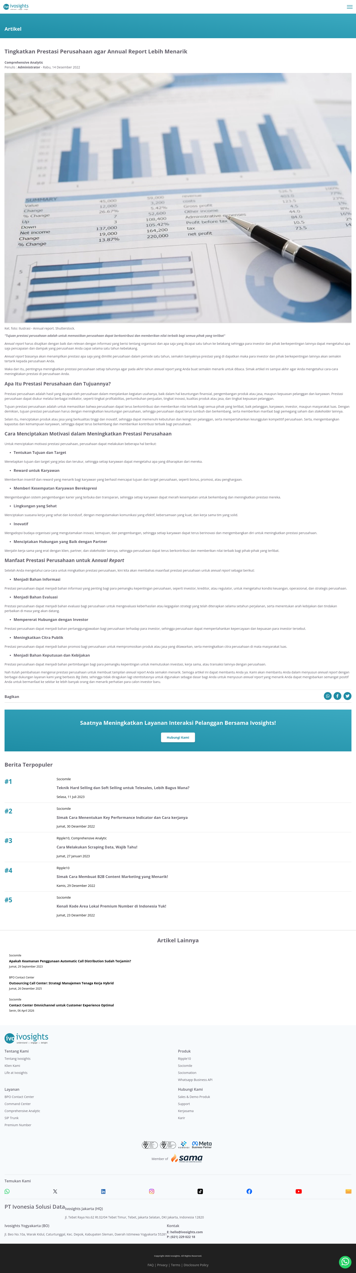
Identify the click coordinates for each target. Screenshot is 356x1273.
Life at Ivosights (16, 1072)
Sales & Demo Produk (194, 1097)
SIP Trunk (12, 1118)
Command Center (18, 1104)
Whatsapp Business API (195, 1080)
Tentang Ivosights (17, 1058)
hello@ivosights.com (186, 1232)
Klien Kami (12, 1065)
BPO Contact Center (19, 1097)
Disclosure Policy (196, 1265)
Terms (175, 1265)
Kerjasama (186, 1111)
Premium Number (18, 1125)
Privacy (162, 1265)
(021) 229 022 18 (183, 1237)
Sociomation (187, 1072)
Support (184, 1104)
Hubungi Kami (178, 737)
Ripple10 (184, 1058)
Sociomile (185, 1065)
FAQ (151, 1265)
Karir (181, 1118)
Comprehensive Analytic (22, 1111)
